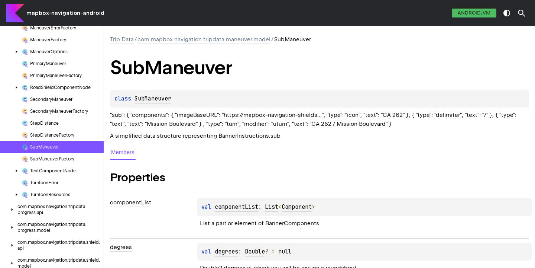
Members (122, 152)
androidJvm (474, 13)
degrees (226, 251)
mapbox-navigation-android (65, 13)
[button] (521, 13)
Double (255, 251)
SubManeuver (152, 98)
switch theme (506, 13)
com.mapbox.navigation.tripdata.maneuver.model (203, 39)
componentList (236, 207)
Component (297, 207)
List (271, 207)
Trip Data (122, 39)
